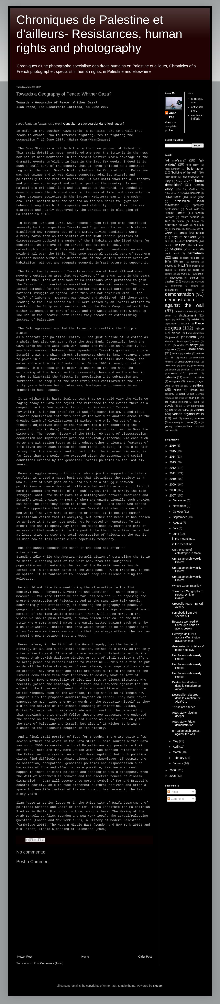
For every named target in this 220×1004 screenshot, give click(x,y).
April (176, 746)
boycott (169, 265)
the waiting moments (176, 402)
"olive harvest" (191, 193)
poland (172, 369)
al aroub (199, 225)
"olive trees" (173, 197)
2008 (173, 490)
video (186, 410)
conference (176, 286)
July (176, 528)
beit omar (198, 245)
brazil (181, 265)
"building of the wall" (184, 172)
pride (197, 369)
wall (175, 418)
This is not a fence (183, 707)
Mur (183, 349)
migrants (170, 349)
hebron (199, 328)
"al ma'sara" (175, 160)
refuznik (190, 381)
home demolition (195, 333)
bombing (195, 261)
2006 (173, 770)
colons (186, 281)
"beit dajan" (192, 165)
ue (180, 406)
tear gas (194, 398)
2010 (173, 478)
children (194, 277)
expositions (170, 323)
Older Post (145, 956)
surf (192, 394)
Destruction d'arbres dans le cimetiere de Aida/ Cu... (186, 686)
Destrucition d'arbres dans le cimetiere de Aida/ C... (186, 698)
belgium (176, 249)
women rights (176, 422)
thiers (196, 402)
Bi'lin (175, 257)
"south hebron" (190, 217)
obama (183, 357)
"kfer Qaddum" (191, 189)
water (186, 418)
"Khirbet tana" (172, 193)
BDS (167, 241)
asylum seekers (184, 237)
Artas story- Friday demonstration (183, 723)
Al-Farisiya (191, 229)
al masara (174, 229)
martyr (193, 345)
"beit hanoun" (172, 169)
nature (200, 353)
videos (199, 410)
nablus (176, 353)
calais (196, 270)
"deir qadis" (171, 177)
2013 (167, 221)
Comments (176, 798)
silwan (194, 389)
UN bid (173, 410)
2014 (173, 456)
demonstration (179, 294)
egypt (167, 319)
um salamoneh (195, 405)
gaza (176, 328)
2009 (173, 484)
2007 (173, 495)
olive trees (170, 365)
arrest (183, 232)
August (177, 522)
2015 (173, 451)
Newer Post (24, 956)
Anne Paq (172, 115)
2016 (173, 445)
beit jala (180, 245)
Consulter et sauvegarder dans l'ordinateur (92, 123)
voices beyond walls (188, 414)
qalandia (170, 377)
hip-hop (176, 333)
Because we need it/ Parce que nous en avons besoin (185, 625)
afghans (195, 221)
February (179, 757)
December (180, 500)
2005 (173, 775)
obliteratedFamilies (188, 361)
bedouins (192, 241)
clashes (170, 281)
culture (194, 286)
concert (199, 281)
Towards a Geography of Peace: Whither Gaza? (187, 595)
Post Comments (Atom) (48, 963)
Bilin (181, 261)
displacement (187, 315)
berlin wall (172, 253)
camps (168, 273)
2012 (173, 467)
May (176, 741)
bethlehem (196, 253)
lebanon (196, 341)
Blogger (157, 985)
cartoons (182, 273)
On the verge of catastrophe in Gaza (186, 551)
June (176, 533)
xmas (190, 422)
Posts (172, 791)
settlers (198, 385)
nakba (187, 353)
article (200, 232)
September (180, 517)
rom (177, 385)
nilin (172, 357)
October (178, 511)
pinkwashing (197, 365)
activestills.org (197, 108)
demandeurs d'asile (178, 290)
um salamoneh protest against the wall (186, 732)
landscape (182, 341)
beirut (168, 245)
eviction (180, 319)
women (199, 418)
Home (85, 956)
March (177, 752)
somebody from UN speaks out (184, 614)
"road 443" (192, 209)
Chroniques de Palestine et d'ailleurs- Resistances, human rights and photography (99, 34)
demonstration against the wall (184, 302)
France (199, 323)
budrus (182, 270)
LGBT (168, 345)
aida (185, 225)
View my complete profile (171, 126)
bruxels (168, 270)
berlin (194, 249)
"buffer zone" (195, 168)
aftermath (171, 224)
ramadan (199, 377)
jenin (172, 337)
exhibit (195, 319)
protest (193, 373)
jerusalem (188, 337)
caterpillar (198, 273)
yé (199, 422)
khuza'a (169, 341)
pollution (185, 369)
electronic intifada (197, 117)
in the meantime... (183, 538)
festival (185, 323)
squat (182, 393)
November (180, 505)
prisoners (171, 373)
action (180, 221)
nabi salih (196, 349)
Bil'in (168, 261)
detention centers (184, 311)
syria (181, 398)
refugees (174, 381)
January (178, 763)
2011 (173, 473)
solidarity (169, 394)
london (181, 345)
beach (178, 241)
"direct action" (183, 181)
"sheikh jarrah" (175, 212)
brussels (196, 266)
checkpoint (176, 277)
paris (183, 365)
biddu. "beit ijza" (191, 258)
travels (169, 405)
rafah (186, 377)
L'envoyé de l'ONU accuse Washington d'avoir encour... (186, 637)
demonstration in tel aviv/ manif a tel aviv (188, 648)
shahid (178, 390)
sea (186, 385)
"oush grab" (196, 197)
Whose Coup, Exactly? (186, 585)
